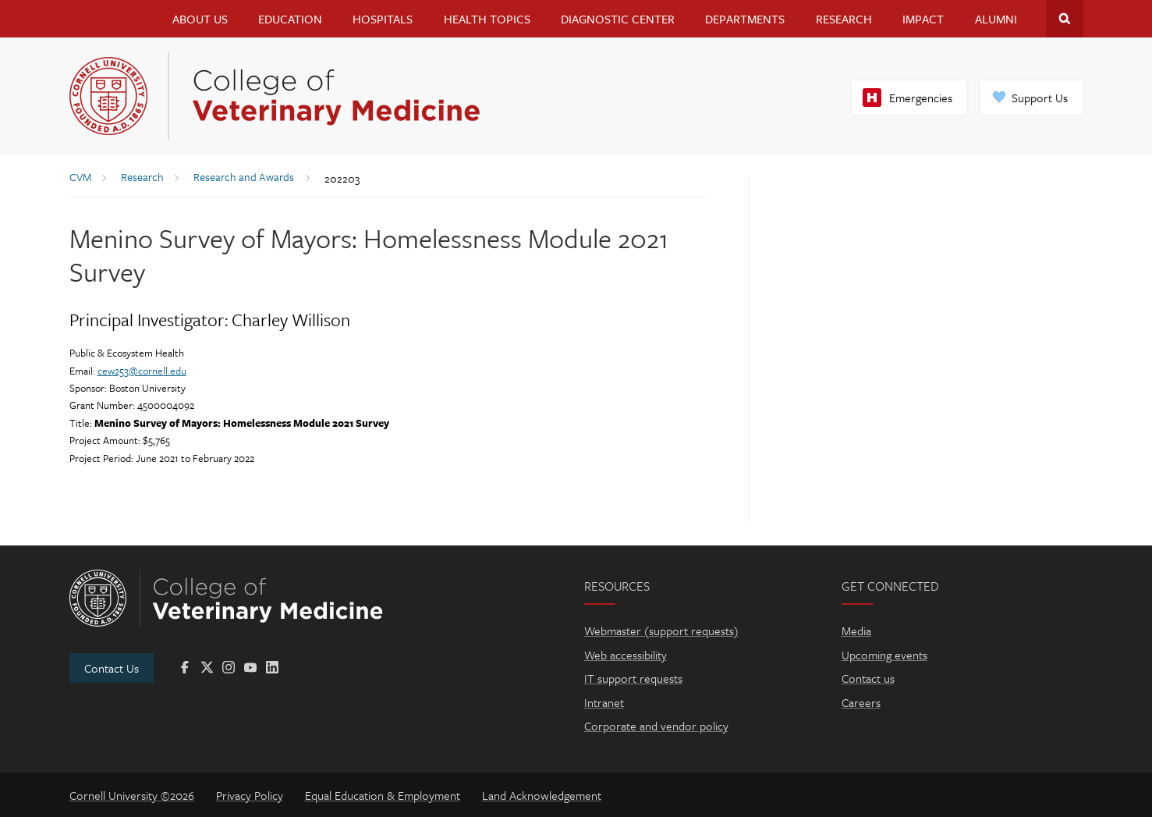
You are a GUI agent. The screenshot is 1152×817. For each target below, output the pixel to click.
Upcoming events (884, 654)
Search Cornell (1064, 18)
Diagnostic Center (618, 18)
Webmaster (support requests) (661, 630)
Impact (923, 18)
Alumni (996, 18)
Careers (861, 702)
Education (290, 18)
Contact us (868, 678)
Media (856, 630)
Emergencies (920, 97)
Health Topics (487, 18)
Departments (745, 18)
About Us (200, 18)
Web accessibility (625, 654)
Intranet (604, 702)
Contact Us (111, 668)
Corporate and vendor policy (656, 725)
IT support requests (633, 678)
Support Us (1040, 97)
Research (844, 18)
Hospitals (383, 18)
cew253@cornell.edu (141, 370)
